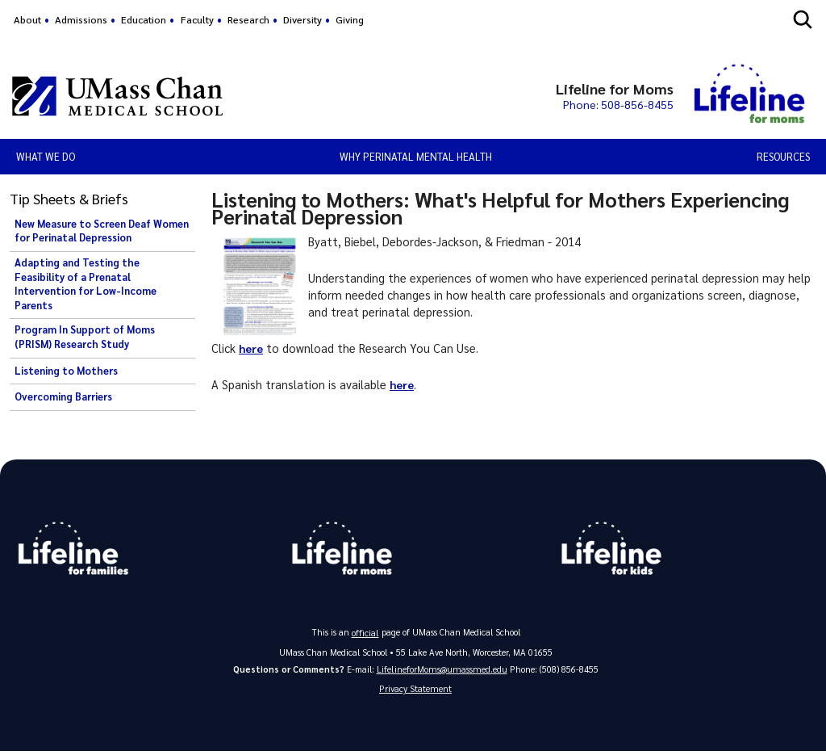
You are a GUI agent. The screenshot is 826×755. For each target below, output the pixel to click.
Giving (350, 19)
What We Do (45, 156)
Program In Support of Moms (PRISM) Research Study (85, 336)
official (365, 634)
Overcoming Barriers (63, 396)
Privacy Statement (415, 692)
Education (143, 19)
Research (248, 19)
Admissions (81, 19)
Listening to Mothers (66, 370)
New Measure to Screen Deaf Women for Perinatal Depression (102, 231)
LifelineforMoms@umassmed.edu (441, 671)
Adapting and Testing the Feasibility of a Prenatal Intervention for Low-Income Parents (85, 284)
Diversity (302, 19)
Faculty (197, 19)
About (27, 19)
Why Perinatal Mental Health (416, 156)
